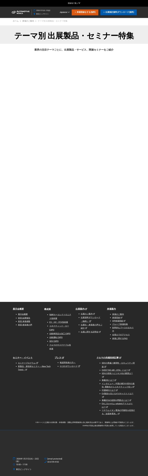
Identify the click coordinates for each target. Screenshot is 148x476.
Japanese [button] (65, 12)
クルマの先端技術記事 (108, 357)
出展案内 (80, 309)
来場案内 (111, 309)
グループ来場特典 (120, 324)
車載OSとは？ (108, 380)
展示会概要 (18, 309)
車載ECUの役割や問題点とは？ (115, 400)
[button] (85, 12)
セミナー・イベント (23, 357)
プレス (58, 357)
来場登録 (116, 317)
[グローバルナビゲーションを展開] (74, 3)
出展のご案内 (86, 314)
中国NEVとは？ (108, 390)
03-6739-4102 (53, 462)
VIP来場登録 (117, 321)
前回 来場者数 (24, 321)
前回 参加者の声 (25, 325)
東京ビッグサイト (42, 14)
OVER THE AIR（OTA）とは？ (115, 370)
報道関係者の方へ (67, 362)
